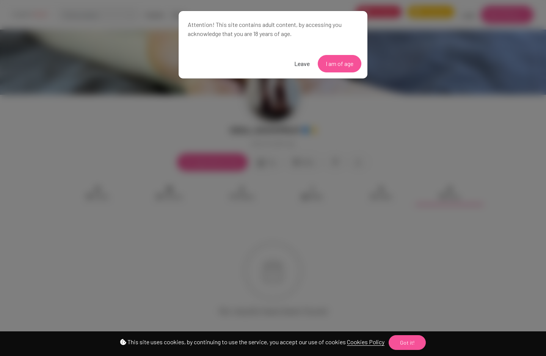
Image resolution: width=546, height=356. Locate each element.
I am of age (339, 63)
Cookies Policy (365, 341)
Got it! (407, 342)
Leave (302, 63)
